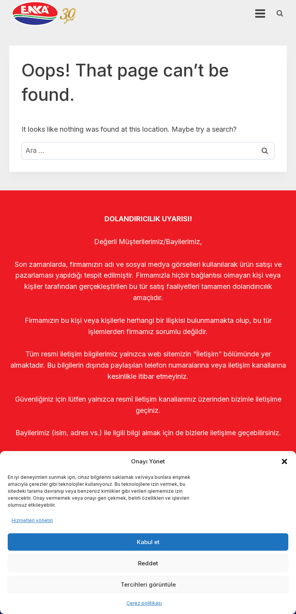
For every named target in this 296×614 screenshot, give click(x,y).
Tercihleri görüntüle (148, 584)
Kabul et (148, 542)
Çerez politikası (144, 603)
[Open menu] (260, 13)
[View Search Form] (280, 13)
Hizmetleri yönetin (32, 520)
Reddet (148, 563)
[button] (284, 461)
